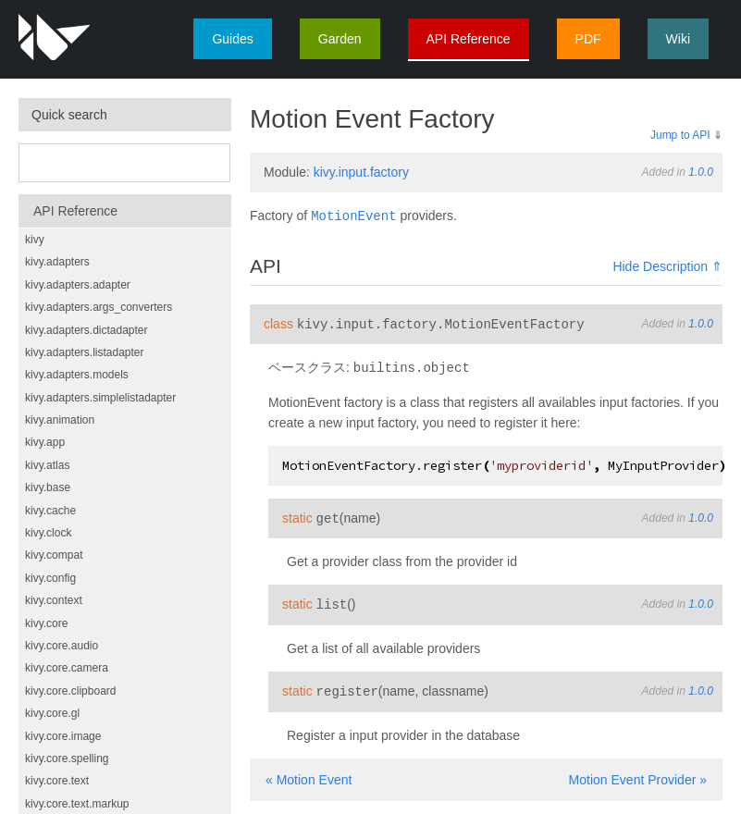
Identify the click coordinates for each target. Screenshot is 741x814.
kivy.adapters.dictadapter (86, 330)
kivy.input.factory (361, 172)
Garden (340, 38)
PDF (588, 38)
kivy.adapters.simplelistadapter (100, 397)
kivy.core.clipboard (70, 690)
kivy (34, 239)
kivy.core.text (57, 780)
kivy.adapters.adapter (77, 284)
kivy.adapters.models (77, 374)
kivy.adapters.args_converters (98, 307)
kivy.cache (50, 510)
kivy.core (46, 623)
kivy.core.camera (66, 667)
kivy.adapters (57, 261)
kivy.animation (59, 419)
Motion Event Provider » (638, 774)
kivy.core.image (63, 736)
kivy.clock (48, 532)
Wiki (678, 38)
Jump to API (680, 135)
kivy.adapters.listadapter (84, 352)
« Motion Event (309, 774)
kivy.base (47, 487)
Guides (232, 38)
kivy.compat (53, 555)
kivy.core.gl (52, 713)
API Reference (468, 38)
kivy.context (53, 600)
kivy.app (45, 442)
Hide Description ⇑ (667, 265)
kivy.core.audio (61, 645)
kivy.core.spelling (66, 758)
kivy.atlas (47, 465)
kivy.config (50, 578)
